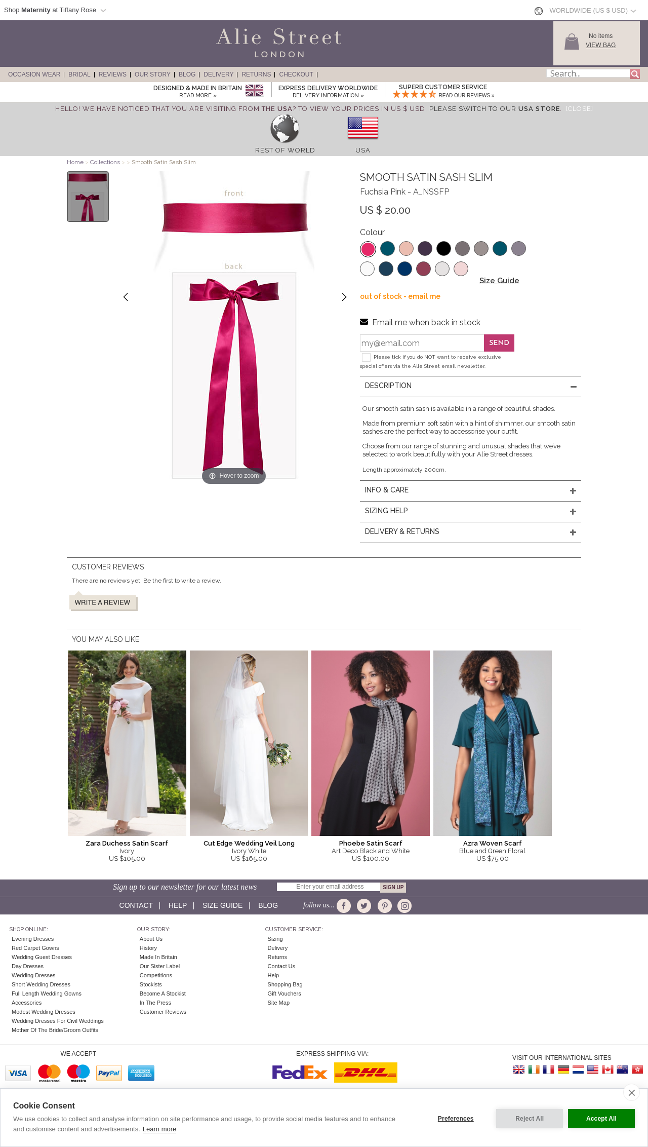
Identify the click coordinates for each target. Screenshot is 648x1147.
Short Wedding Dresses (41, 984)
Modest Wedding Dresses (43, 1012)
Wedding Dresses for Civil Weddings (58, 1021)
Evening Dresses (33, 939)
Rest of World (285, 150)
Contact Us (281, 966)
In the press (155, 1003)
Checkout (296, 74)
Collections (106, 162)
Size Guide (499, 280)
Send (499, 343)
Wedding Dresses (34, 975)
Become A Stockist (163, 993)
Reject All (527, 1117)
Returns (256, 74)
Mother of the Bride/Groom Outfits (55, 1030)
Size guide (222, 905)
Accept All (601, 1117)
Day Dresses (28, 966)
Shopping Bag (285, 984)
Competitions (156, 975)
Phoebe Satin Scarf (370, 843)
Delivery (218, 74)
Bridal (79, 74)
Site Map (279, 1003)
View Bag (601, 45)
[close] (631, 1092)
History (148, 948)
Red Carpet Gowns (35, 948)
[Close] (579, 108)
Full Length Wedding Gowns (47, 993)
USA (363, 150)
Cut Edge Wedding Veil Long (249, 843)
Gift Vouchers (284, 993)
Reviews (113, 74)
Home (75, 162)
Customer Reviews (163, 1012)
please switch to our (494, 108)
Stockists (151, 984)
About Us (151, 939)
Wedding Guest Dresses (42, 957)
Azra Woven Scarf (492, 843)
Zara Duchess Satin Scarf (127, 843)
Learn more (159, 1129)
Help (178, 905)
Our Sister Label (160, 966)
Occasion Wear (34, 74)
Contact (136, 905)
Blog (187, 74)
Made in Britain (158, 957)
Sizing (275, 939)
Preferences (454, 1117)
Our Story (153, 74)
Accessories (27, 1003)
